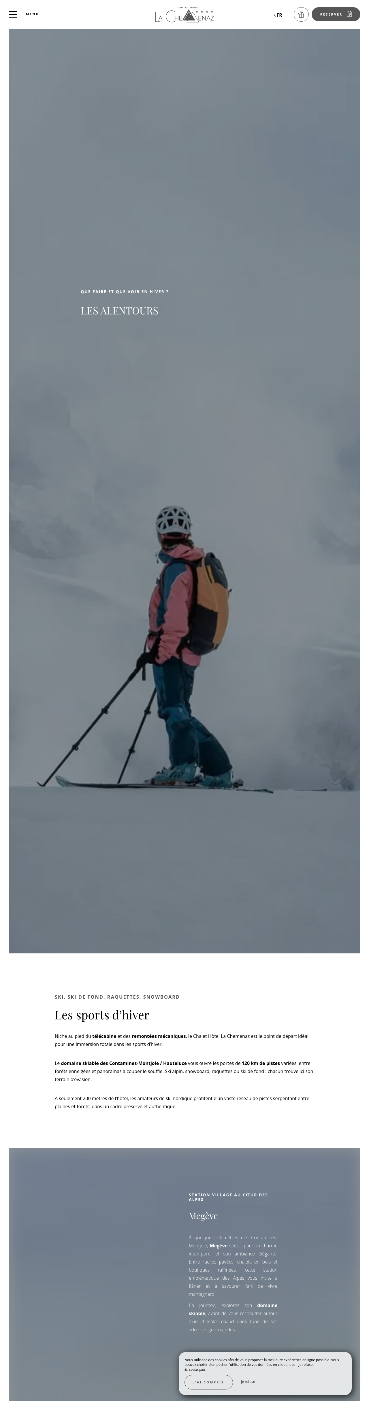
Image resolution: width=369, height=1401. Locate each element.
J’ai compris (208, 1382)
